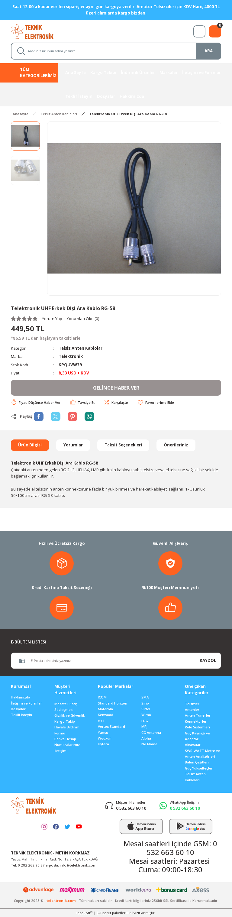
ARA (209, 50)
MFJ (144, 726)
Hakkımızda (20, 697)
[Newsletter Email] (103, 661)
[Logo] (38, 31)
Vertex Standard (111, 726)
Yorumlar (73, 445)
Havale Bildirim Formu (66, 730)
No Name (149, 744)
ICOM (102, 697)
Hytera (103, 744)
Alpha (146, 738)
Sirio (145, 703)
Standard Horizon (112, 703)
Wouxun (104, 738)
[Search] (116, 51)
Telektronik (71, 356)
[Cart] (215, 31)
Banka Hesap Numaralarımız (67, 742)
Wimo (146, 714)
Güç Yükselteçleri (199, 768)
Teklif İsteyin (21, 714)
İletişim (60, 750)
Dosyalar (18, 709)
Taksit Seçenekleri (123, 445)
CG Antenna (151, 732)
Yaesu (103, 732)
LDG (144, 720)
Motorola (105, 709)
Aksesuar (193, 744)
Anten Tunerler (198, 715)
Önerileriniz (176, 445)
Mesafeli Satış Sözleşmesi (66, 707)
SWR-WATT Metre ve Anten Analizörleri (202, 753)
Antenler (192, 709)
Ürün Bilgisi (30, 445)
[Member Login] (199, 31)
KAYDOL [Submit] (208, 660)
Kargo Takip (64, 721)
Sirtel (145, 709)
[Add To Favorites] (155, 402)
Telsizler (192, 704)
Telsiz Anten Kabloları (81, 348)
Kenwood (105, 714)
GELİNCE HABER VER (116, 387)
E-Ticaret (104, 913)
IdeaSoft (84, 912)
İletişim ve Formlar (26, 703)
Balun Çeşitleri (197, 762)
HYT (101, 720)
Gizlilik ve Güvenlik (69, 715)
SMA (145, 697)
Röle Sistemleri (197, 727)
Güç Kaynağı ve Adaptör (197, 736)
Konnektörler (196, 721)
